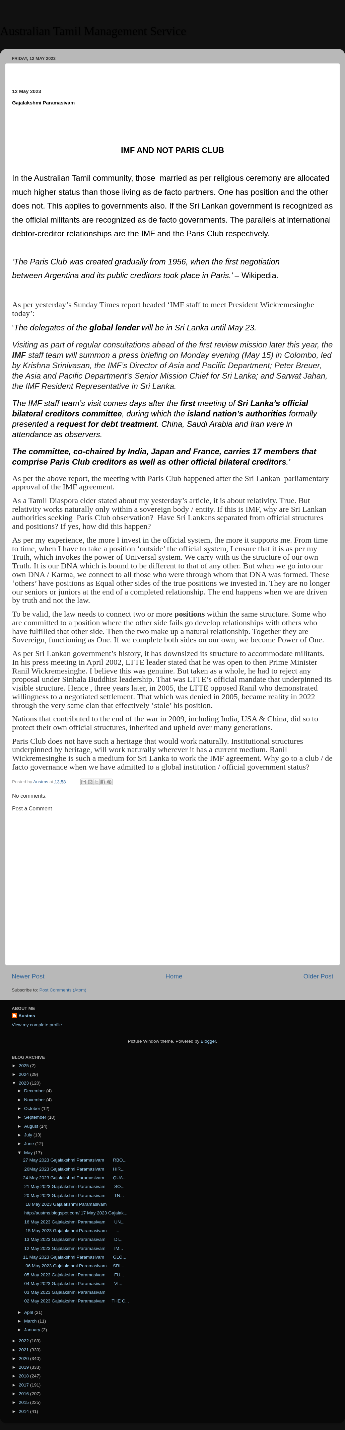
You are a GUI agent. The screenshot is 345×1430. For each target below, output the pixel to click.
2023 (24, 1083)
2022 (24, 1340)
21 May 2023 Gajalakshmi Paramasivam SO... (74, 1186)
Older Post (318, 976)
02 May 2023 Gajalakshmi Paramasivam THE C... (76, 1300)
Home (173, 976)
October (33, 1108)
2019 (24, 1367)
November (35, 1099)
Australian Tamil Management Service (93, 31)
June (29, 1143)
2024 (24, 1074)
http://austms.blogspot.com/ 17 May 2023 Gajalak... (75, 1212)
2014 (24, 1411)
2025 (24, 1065)
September (36, 1117)
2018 (24, 1375)
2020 (24, 1358)
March (31, 1321)
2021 (24, 1349)
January (33, 1329)
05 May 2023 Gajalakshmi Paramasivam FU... (73, 1274)
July (28, 1134)
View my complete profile (37, 1024)
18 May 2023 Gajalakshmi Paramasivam (66, 1204)
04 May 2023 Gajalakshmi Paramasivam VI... (72, 1283)
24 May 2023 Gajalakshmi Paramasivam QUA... (75, 1177)
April (29, 1312)
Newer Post (28, 976)
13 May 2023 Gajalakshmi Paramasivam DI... (73, 1239)
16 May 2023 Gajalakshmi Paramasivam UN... (74, 1221)
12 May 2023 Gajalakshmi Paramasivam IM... (73, 1248)
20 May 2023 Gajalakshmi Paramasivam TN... (73, 1195)
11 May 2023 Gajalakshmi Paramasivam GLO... (74, 1257)
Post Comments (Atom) (63, 989)
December (35, 1090)
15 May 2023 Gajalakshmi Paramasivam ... (71, 1230)
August (32, 1126)
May (29, 1152)
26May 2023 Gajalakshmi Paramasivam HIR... (74, 1169)
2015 (24, 1402)
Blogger (208, 1041)
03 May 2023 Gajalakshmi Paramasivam (67, 1292)
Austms (26, 1015)
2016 (24, 1393)
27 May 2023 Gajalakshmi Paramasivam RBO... (75, 1160)
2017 (24, 1384)
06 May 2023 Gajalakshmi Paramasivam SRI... (73, 1265)
